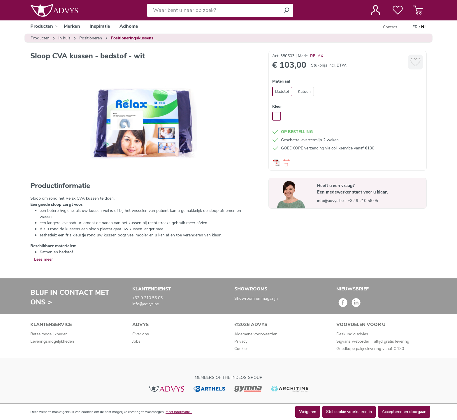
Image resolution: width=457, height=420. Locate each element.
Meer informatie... (179, 411)
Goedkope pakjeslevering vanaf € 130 (370, 348)
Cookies (241, 348)
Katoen (304, 91)
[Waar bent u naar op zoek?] (213, 10)
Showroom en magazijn (256, 298)
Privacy (240, 341)
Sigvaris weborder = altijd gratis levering (372, 341)
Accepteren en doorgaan (404, 411)
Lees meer (43, 259)
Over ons (140, 334)
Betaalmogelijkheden (49, 334)
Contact (390, 27)
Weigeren (307, 411)
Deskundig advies (352, 334)
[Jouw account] (375, 10)
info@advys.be (331, 200)
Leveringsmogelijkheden (52, 341)
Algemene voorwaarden (255, 334)
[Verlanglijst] (398, 10)
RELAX (316, 56)
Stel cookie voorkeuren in (349, 411)
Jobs (136, 341)
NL (424, 27)
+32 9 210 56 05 (363, 200)
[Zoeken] (286, 10)
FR (415, 27)
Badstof (282, 91)
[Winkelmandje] (418, 10)
